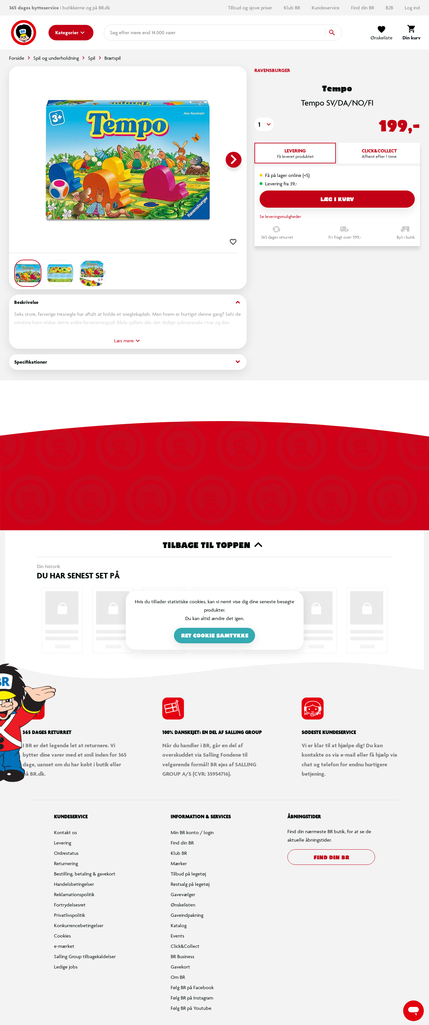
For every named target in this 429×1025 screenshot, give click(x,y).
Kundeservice (326, 8)
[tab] (295, 153)
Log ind (412, 8)
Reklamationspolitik (74, 894)
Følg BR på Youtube (191, 1008)
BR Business (182, 956)
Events (177, 936)
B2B (390, 8)
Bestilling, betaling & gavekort (84, 874)
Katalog (179, 925)
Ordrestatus (66, 853)
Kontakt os (65, 832)
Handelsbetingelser (74, 884)
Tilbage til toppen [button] (214, 545)
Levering (62, 843)
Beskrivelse (127, 302)
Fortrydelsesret (70, 905)
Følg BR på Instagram (192, 998)
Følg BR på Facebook (192, 987)
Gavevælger (183, 894)
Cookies (62, 936)
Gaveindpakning (187, 915)
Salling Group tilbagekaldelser (85, 956)
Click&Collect (185, 946)
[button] (264, 124)
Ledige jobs (66, 967)
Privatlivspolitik (69, 915)
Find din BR (363, 8)
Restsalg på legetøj (190, 884)
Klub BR (292, 8)
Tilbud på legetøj (188, 874)
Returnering (66, 863)
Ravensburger (272, 70)
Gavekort (180, 967)
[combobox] (120, 32)
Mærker (179, 863)
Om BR (178, 977)
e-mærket (64, 946)
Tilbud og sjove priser (250, 8)
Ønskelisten (183, 905)
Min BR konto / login (192, 832)
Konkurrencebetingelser (78, 925)
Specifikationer (127, 362)
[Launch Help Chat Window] (413, 1010)
